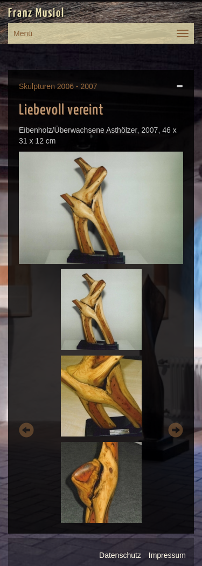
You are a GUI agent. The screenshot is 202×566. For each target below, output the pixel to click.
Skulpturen (37, 86)
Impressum (167, 555)
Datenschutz (120, 555)
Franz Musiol (36, 13)
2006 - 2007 (77, 86)
